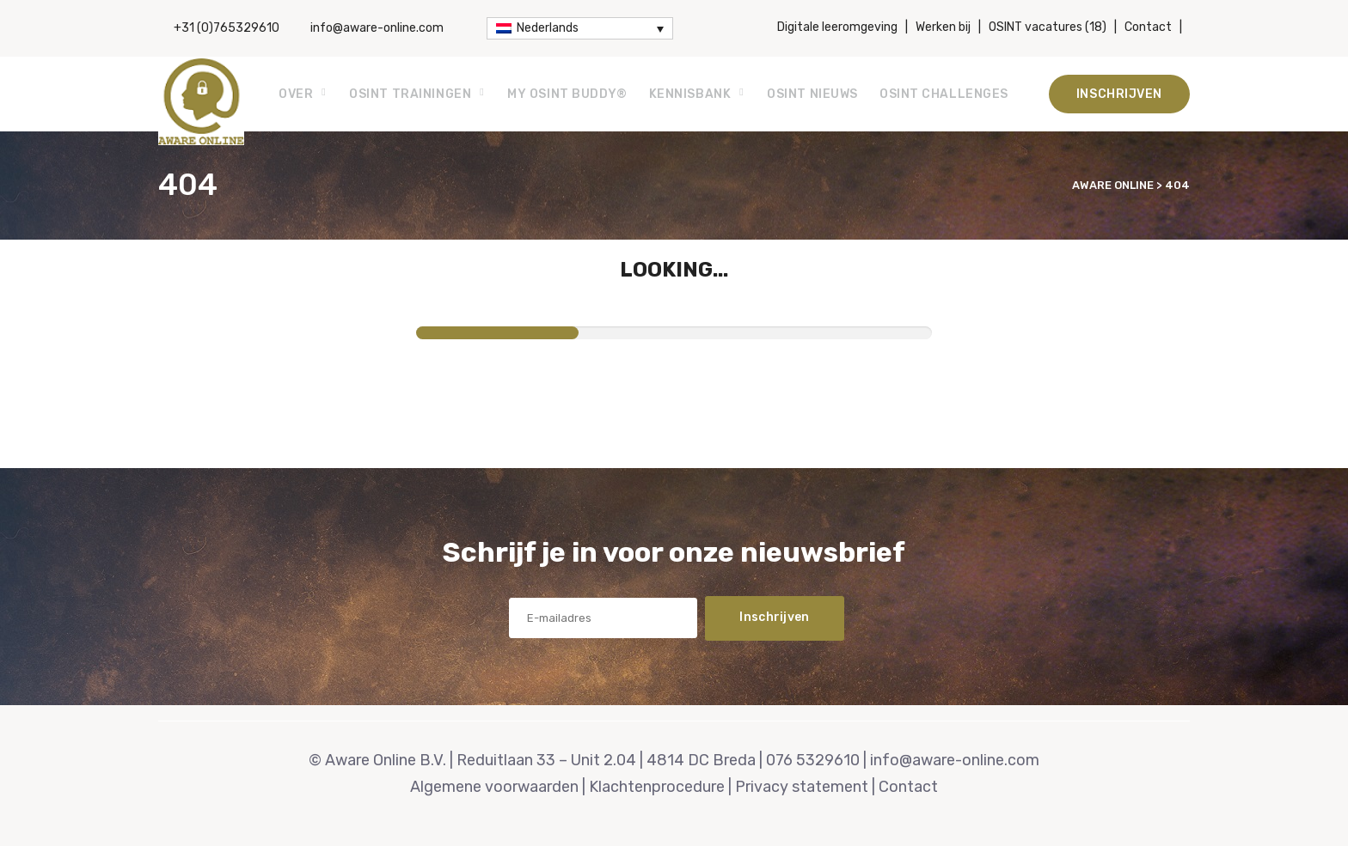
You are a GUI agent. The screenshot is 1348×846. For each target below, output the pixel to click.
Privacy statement (801, 786)
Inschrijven (1119, 94)
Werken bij (943, 27)
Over (296, 94)
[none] (580, 28)
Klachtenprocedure (657, 786)
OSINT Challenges (943, 94)
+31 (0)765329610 (226, 28)
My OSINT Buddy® (567, 94)
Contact (1148, 27)
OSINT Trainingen (410, 94)
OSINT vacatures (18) (1047, 27)
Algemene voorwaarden (494, 786)
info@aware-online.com (377, 28)
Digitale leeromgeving (837, 27)
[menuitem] (580, 28)
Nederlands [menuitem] (548, 28)
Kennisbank (690, 94)
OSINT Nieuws (812, 94)
